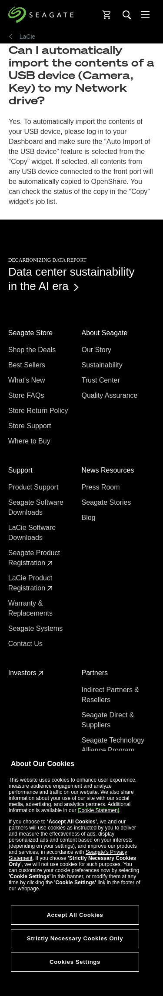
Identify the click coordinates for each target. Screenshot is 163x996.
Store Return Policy (39, 410)
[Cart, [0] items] (106, 14)
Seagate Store (31, 332)
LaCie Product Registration (30, 583)
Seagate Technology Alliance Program (113, 745)
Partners (96, 672)
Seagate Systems (36, 628)
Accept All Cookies (75, 915)
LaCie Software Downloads (32, 532)
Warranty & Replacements (31, 608)
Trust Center (102, 380)
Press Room (102, 487)
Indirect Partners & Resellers (111, 694)
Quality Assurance (111, 395)
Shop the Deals (34, 349)
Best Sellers (27, 365)
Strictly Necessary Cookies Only (75, 938)
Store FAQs (27, 395)
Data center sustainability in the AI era (71, 279)
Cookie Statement (98, 810)
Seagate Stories (107, 502)
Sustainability (103, 365)
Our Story (97, 349)
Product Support (34, 487)
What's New (27, 380)
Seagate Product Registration (34, 557)
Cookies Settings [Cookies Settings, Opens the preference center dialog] (75, 962)
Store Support (30, 426)
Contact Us (26, 643)
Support (21, 470)
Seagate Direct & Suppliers (108, 720)
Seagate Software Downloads (35, 507)
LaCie (28, 36)
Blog (89, 517)
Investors (25, 672)
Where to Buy (30, 441)
